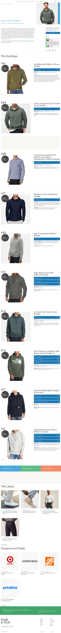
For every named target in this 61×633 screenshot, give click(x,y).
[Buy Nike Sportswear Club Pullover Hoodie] (15, 286)
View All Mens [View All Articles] (4, 544)
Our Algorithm (52, 620)
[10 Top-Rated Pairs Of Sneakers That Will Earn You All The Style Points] (10, 502)
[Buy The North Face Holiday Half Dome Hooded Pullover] (15, 365)
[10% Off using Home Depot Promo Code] (50, 563)
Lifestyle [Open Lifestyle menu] (40, 1)
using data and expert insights (54, 28)
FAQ (50, 622)
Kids (41, 623)
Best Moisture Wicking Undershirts (28, 40)
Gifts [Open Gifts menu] (44, 1)
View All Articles (51, 468)
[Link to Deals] (22, 1)
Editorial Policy (52, 621)
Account (54, 1)
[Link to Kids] (36, 1)
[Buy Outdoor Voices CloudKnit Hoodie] (15, 208)
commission (47, 30)
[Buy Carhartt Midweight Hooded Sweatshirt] (15, 404)
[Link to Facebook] (2, 627)
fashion (4, 28)
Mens (41, 622)
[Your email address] (47, 609)
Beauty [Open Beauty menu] (26, 1)
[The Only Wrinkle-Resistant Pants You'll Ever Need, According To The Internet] (50, 502)
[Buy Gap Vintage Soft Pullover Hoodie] (15, 247)
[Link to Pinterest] (7, 627)
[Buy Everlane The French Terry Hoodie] (15, 326)
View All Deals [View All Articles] (4, 605)
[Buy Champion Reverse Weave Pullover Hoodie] (15, 443)
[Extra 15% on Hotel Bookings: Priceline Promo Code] (10, 590)
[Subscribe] (56, 609)
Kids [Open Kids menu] (36, 1)
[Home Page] (5, 1)
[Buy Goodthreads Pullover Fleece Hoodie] (15, 78)
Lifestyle (41, 624)
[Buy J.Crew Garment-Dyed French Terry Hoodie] (15, 117)
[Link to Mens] (33, 1)
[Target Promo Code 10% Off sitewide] (10, 563)
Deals (41, 618)
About (51, 619)
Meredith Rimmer (51, 40)
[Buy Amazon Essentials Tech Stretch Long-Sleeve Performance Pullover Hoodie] (15, 169)
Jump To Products (53, 32)
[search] (59, 1)
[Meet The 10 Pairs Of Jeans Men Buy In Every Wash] (10, 529)
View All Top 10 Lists (10, 468)
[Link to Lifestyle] (40, 1)
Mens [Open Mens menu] (33, 1)
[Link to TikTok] (10, 627)
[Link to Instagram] (5, 627)
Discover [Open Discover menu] (18, 1)
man (23, 31)
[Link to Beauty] (25, 1)
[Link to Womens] (29, 1)
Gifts (41, 625)
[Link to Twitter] (13, 627)
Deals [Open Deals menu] (22, 1)
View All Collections (30, 468)
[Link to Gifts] (44, 1)
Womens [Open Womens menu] (29, 1)
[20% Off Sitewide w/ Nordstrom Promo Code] (30, 563)
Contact (51, 623)
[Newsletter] (57, 1)
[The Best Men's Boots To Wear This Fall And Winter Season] (30, 501)
